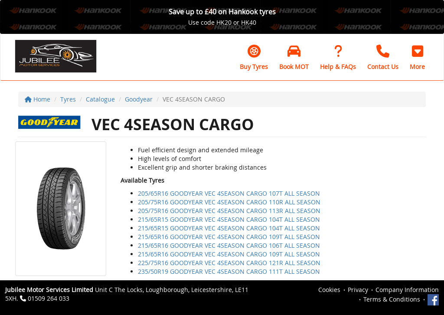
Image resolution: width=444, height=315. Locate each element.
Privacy (358, 289)
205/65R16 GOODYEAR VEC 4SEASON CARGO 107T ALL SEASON (229, 193)
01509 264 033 (48, 298)
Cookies (329, 289)
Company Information (407, 289)
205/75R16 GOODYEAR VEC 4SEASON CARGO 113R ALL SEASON (229, 211)
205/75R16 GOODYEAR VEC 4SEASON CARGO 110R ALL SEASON (229, 202)
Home (37, 99)
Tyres (68, 99)
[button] (417, 57)
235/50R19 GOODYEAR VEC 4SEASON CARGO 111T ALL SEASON (229, 271)
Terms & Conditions (391, 299)
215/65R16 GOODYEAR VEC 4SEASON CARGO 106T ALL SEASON (229, 245)
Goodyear (139, 99)
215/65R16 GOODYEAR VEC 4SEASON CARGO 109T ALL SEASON (229, 237)
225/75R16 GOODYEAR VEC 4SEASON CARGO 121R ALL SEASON (229, 263)
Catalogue (100, 99)
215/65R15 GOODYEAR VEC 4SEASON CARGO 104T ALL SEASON (229, 219)
